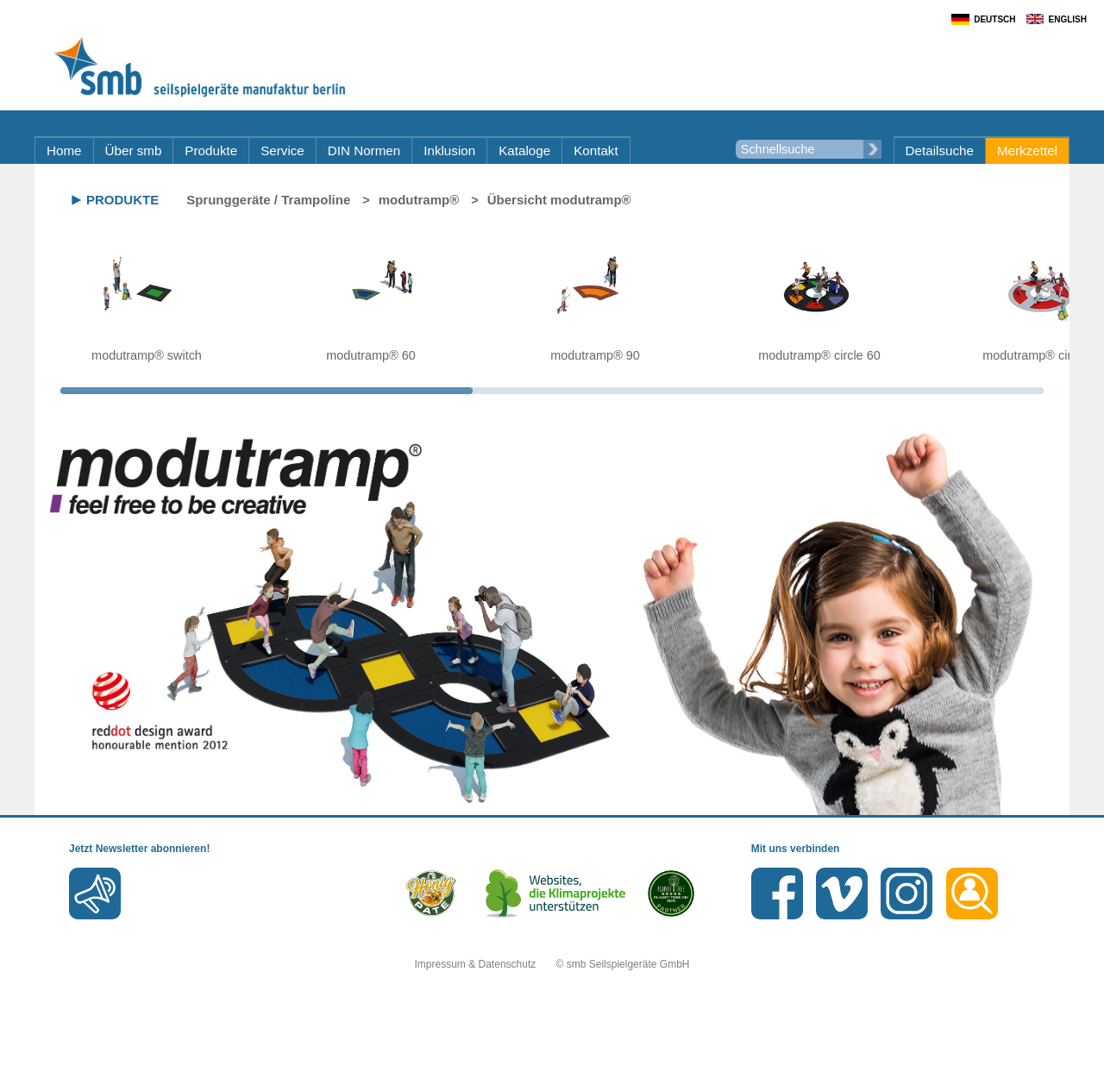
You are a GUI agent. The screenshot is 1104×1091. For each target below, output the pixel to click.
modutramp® (419, 199)
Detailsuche (940, 150)
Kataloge (524, 150)
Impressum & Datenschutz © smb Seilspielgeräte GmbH (552, 964)
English (1068, 19)
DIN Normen (364, 150)
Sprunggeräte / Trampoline (268, 199)
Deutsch (994, 19)
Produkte (211, 150)
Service (282, 150)
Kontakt (596, 150)
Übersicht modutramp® (559, 199)
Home (64, 150)
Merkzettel (1027, 150)
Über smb (133, 150)
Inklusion (449, 150)
